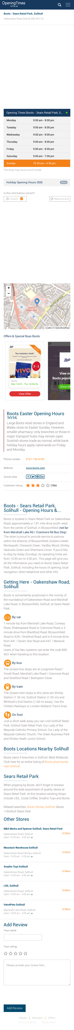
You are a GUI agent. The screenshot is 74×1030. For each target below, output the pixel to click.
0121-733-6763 (35, 459)
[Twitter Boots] (33, 476)
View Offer (25, 393)
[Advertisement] (37, 68)
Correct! (14, 198)
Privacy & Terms (27, 1022)
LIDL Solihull (11, 885)
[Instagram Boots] (38, 476)
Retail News (49, 1022)
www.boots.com (35, 467)
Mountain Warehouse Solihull (21, 847)
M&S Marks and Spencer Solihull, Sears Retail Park (33, 828)
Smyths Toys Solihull (16, 866)
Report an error (59, 198)
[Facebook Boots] (28, 476)
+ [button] (9, 288)
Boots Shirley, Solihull (41, 807)
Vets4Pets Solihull (14, 904)
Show (63, 182)
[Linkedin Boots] (42, 476)
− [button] (9, 294)
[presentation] (31, 997)
